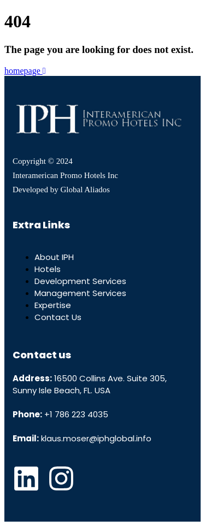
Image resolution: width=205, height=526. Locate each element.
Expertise (52, 305)
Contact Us (57, 317)
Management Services (80, 293)
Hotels (47, 269)
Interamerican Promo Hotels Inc (65, 175)
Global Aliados (84, 189)
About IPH (54, 257)
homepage (25, 70)
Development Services (80, 281)
